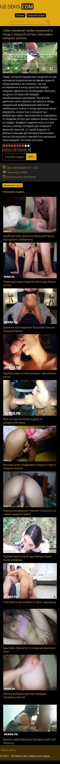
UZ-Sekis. (17, 6)
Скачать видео (19, 157)
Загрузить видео (36, 15)
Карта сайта (8, 750)
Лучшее (20, 15)
